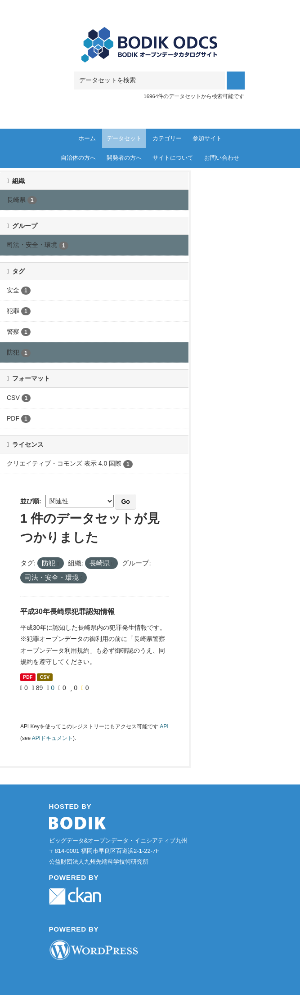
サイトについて (172, 157)
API (164, 726)
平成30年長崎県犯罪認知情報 (67, 611)
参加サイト (207, 138)
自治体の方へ (78, 157)
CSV (45, 677)
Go (125, 501)
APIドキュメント (52, 738)
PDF (27, 677)
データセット (124, 138)
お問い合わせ (221, 157)
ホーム (87, 138)
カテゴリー (167, 138)
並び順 (29, 501)
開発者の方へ (124, 157)
